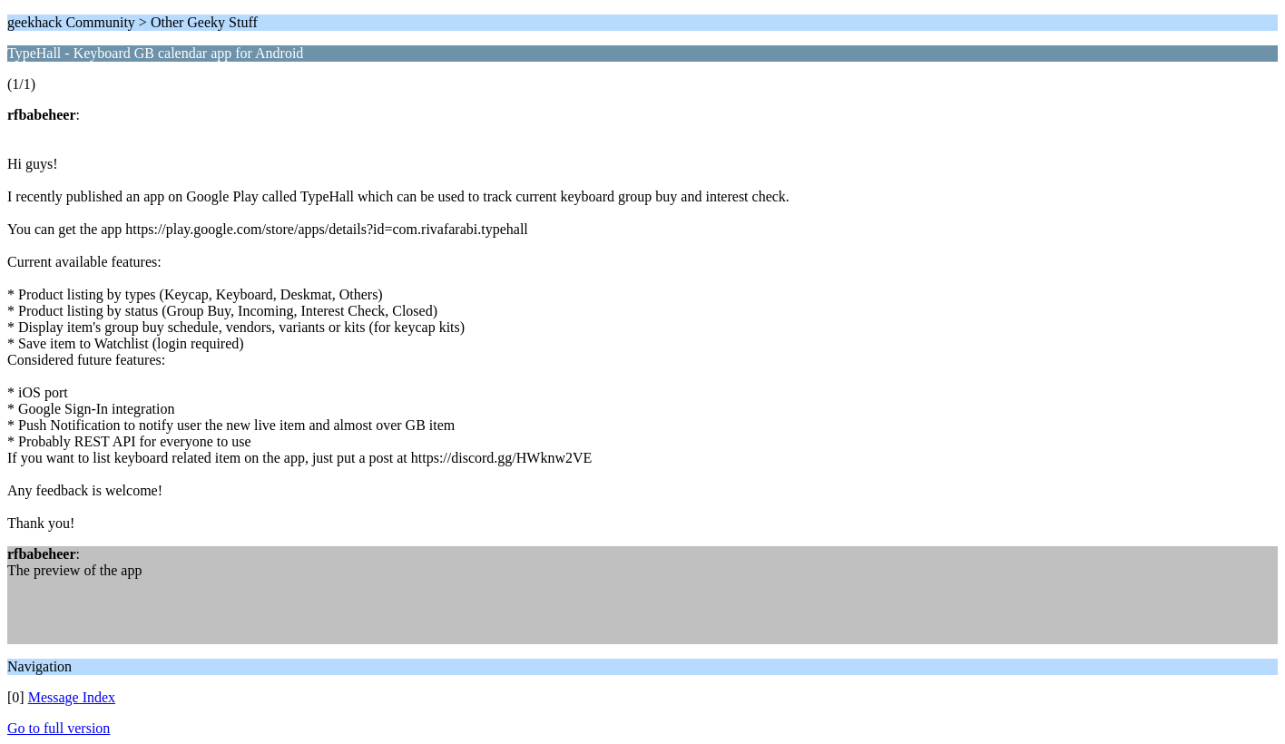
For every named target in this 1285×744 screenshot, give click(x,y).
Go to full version (58, 728)
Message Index (71, 697)
